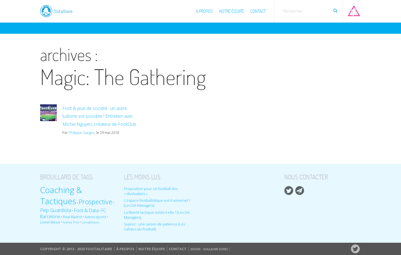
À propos (204, 11)
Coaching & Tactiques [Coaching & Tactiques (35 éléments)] (61, 195)
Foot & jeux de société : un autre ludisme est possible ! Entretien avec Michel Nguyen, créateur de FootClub (99, 116)
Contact (258, 11)
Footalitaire (59, 10)
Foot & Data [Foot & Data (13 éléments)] (86, 210)
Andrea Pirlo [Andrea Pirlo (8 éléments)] (71, 222)
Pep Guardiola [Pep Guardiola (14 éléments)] (55, 210)
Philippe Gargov (81, 132)
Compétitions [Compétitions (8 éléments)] (90, 222)
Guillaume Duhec (215, 249)
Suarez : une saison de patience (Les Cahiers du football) (154, 227)
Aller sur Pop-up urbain (354, 9)
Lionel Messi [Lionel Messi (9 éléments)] (50, 222)
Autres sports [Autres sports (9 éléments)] (95, 217)
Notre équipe (231, 11)
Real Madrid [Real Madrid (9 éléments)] (72, 217)
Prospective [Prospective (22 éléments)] (95, 201)
